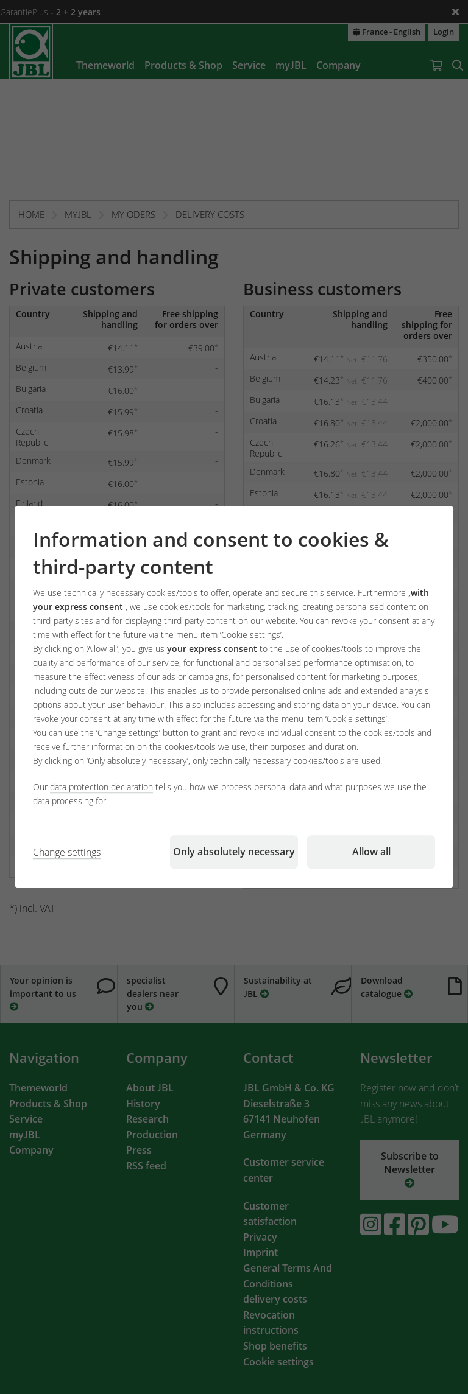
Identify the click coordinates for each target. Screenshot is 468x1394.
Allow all (371, 852)
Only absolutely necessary (234, 852)
